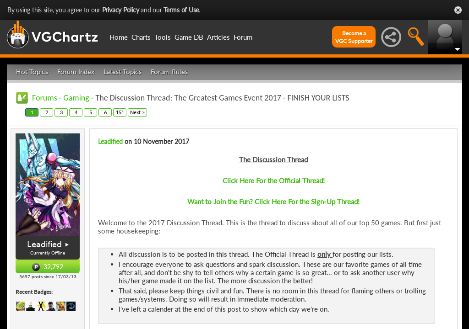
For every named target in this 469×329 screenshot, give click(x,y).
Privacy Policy (120, 10)
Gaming (76, 98)
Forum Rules (169, 72)
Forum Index (75, 72)
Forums (44, 98)
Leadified (44, 244)
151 (120, 112)
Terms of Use (181, 10)
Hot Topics (32, 72)
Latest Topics (123, 72)
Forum (243, 37)
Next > (137, 112)
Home (118, 37)
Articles (218, 37)
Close (458, 10)
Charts (141, 37)
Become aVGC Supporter (353, 37)
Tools (162, 37)
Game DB (189, 37)
